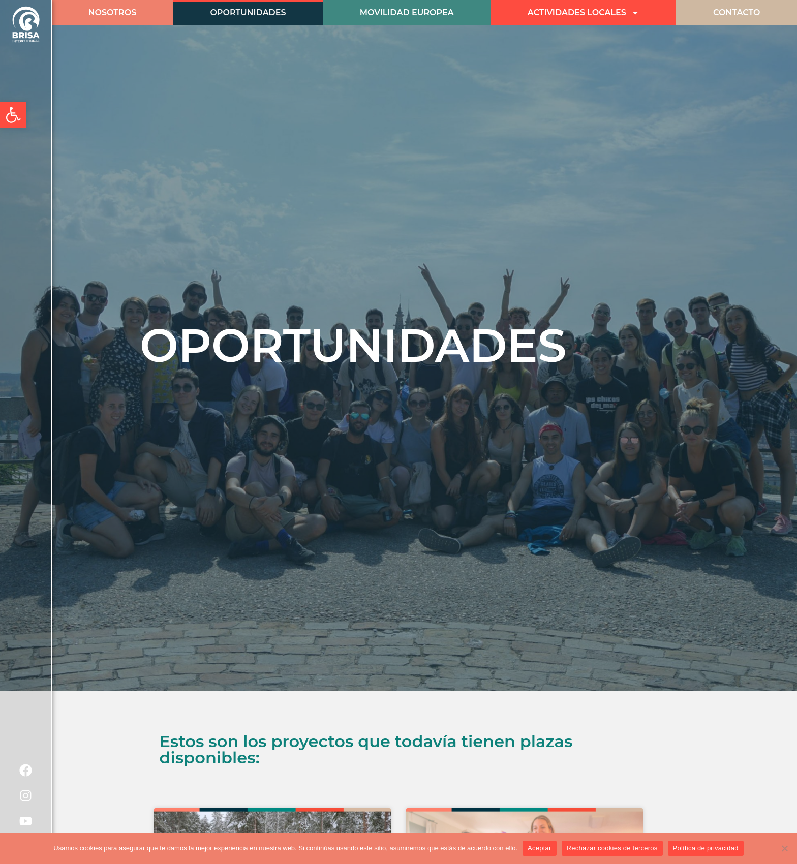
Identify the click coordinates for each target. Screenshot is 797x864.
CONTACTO (736, 12)
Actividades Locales (583, 13)
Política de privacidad (706, 848)
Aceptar (539, 848)
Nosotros (112, 12)
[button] (13, 115)
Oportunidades (248, 12)
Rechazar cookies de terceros (612, 848)
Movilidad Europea (407, 12)
